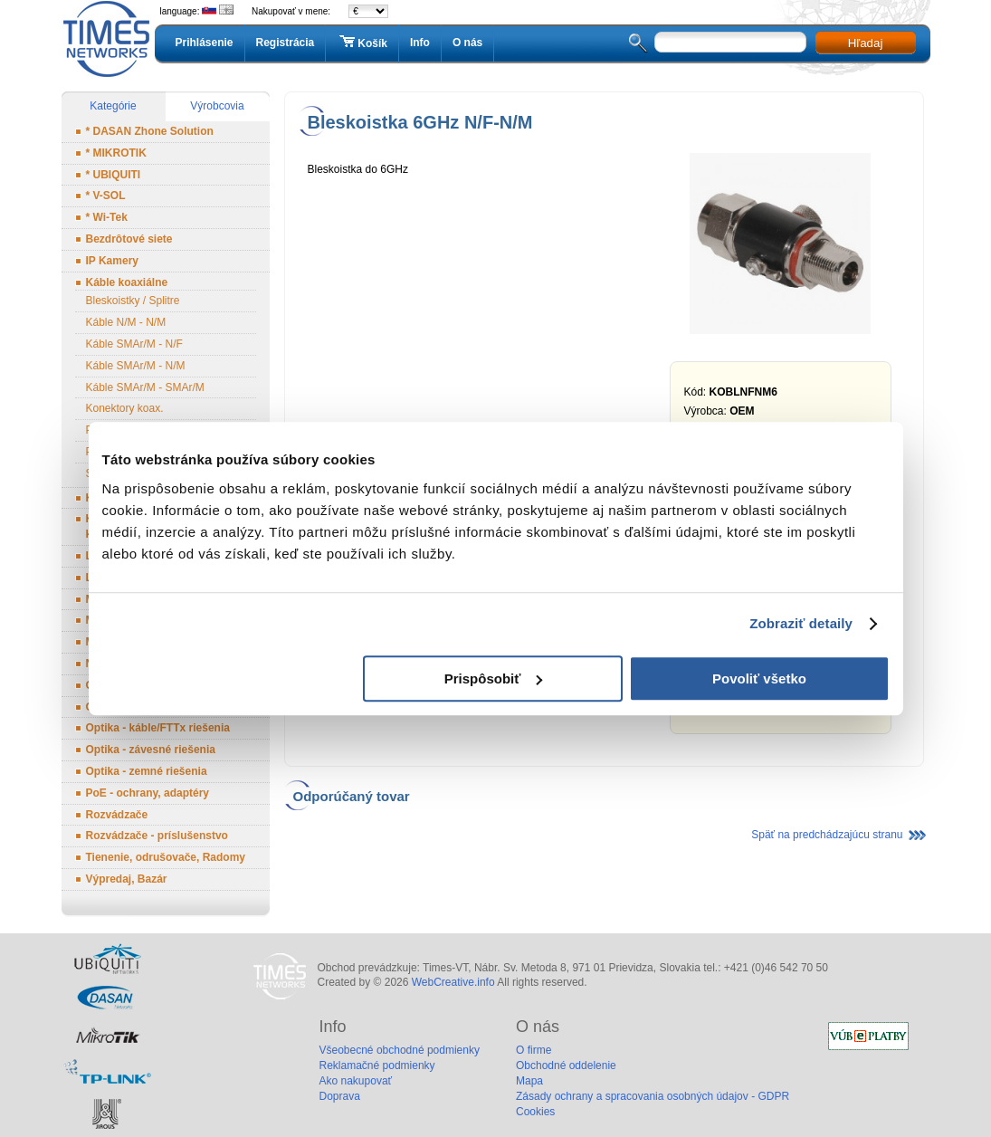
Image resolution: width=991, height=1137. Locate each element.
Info (420, 42)
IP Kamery (112, 260)
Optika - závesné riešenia (150, 749)
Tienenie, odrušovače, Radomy (166, 857)
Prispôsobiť (493, 678)
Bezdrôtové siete (129, 239)
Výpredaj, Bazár (126, 879)
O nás (467, 42)
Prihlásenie (204, 42)
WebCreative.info (453, 982)
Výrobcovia (216, 106)
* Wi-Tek (107, 217)
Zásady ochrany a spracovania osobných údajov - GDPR (652, 1096)
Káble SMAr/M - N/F (134, 344)
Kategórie (113, 106)
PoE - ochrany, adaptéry (147, 793)
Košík (362, 42)
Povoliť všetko (759, 678)
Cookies (535, 1111)
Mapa (529, 1081)
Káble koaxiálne (127, 282)
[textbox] (730, 42)
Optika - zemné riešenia (146, 771)
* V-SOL (106, 195)
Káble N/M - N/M (126, 322)
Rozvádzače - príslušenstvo (157, 835)
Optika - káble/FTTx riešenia (158, 727)
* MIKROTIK (116, 153)
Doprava (339, 1096)
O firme (533, 1050)
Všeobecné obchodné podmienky (399, 1050)
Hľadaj (865, 43)
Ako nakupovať (356, 1081)
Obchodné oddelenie (566, 1065)
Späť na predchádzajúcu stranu (826, 834)
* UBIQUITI (113, 174)
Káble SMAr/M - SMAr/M (145, 387)
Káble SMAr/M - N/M (136, 365)
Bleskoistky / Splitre (133, 300)
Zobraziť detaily (801, 623)
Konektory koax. (125, 408)
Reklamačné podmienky (377, 1065)
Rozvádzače (117, 814)
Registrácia (285, 42)
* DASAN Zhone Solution (150, 131)
